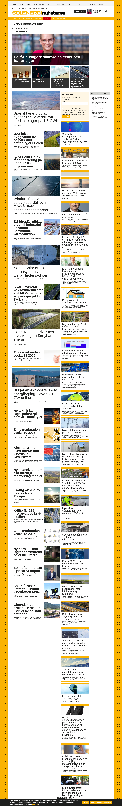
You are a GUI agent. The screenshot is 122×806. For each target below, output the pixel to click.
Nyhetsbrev (47, 18)
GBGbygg (59, 1)
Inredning (50, 4)
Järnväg (14, 4)
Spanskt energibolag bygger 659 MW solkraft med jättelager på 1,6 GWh (100, 98)
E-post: (64, 101)
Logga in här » (84, 173)
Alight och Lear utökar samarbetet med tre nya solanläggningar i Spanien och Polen (100, 112)
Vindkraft (84, 1)
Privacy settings (61, 797)
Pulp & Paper (81, 4)
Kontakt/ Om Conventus (25, 18)
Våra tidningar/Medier (59, 18)
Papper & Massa (60, 4)
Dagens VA (68, 1)
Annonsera (38, 18)
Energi (76, 1)
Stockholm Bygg (49, 1)
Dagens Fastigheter (36, 1)
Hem (15, 18)
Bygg (26, 1)
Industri (92, 1)
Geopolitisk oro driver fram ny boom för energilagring (99, 107)
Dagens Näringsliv (16, 1)
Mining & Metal (91, 4)
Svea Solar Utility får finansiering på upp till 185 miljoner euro (99, 103)
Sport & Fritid (71, 4)
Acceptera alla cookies (104, 802)
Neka (92, 802)
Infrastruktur (102, 1)
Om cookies (35, 804)
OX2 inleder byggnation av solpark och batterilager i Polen (99, 117)
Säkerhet (101, 4)
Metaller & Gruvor (39, 4)
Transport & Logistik (25, 4)
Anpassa (85, 802)
